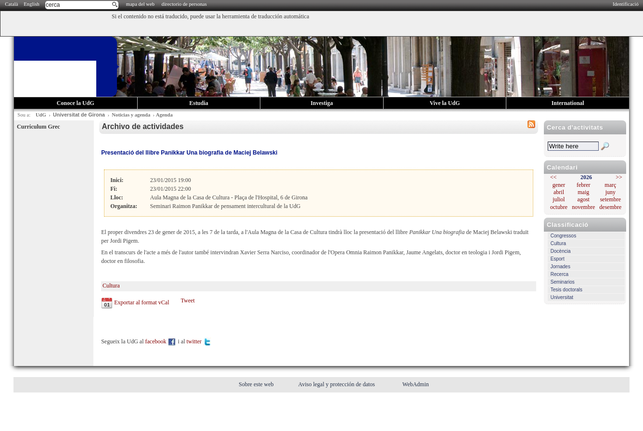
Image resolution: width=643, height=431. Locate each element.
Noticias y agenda (131, 115)
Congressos (563, 235)
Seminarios (563, 282)
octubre (558, 207)
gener (559, 185)
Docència (561, 251)
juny (610, 192)
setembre (610, 199)
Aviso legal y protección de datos (337, 384)
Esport (558, 258)
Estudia (198, 103)
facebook (161, 341)
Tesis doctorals (566, 289)
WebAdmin (415, 384)
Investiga (321, 103)
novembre (583, 207)
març (610, 185)
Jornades (560, 266)
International (568, 103)
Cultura (558, 243)
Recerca (559, 274)
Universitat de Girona (79, 115)
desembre (610, 207)
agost (584, 199)
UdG (41, 115)
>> (619, 177)
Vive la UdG (445, 103)
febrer (584, 185)
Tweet (187, 300)
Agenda (164, 115)
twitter (198, 341)
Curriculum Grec (38, 126)
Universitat (562, 297)
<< (553, 177)
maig (583, 192)
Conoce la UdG (75, 103)
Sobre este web (257, 384)
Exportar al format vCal (141, 302)
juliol (559, 199)
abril (558, 192)
